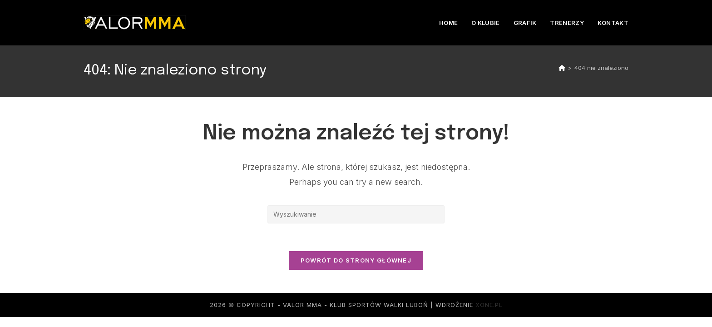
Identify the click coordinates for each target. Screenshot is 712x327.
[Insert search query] (356, 214)
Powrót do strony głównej (356, 260)
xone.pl (489, 304)
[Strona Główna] (562, 67)
